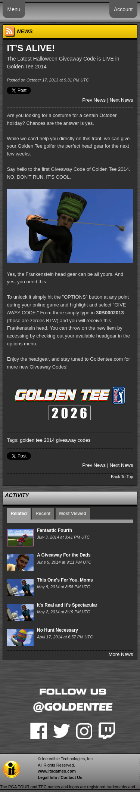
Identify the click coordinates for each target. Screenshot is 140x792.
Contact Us (71, 777)
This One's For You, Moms (65, 580)
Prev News (94, 100)
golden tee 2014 (37, 440)
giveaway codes (73, 440)
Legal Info (47, 777)
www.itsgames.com (57, 771)
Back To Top (122, 476)
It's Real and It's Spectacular (67, 605)
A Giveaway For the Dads (64, 555)
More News (121, 654)
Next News (121, 100)
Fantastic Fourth (54, 530)
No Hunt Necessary (57, 630)
